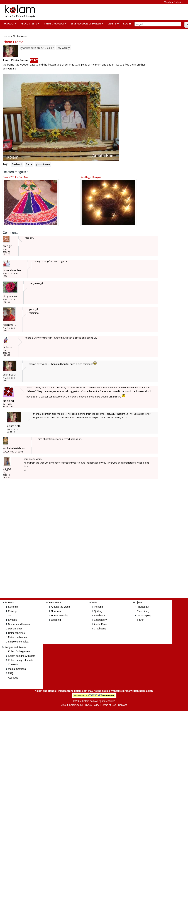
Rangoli (8, 23)
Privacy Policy (91, 705)
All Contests (28, 23)
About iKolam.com (71, 705)
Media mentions (17, 668)
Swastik (12, 619)
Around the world (60, 606)
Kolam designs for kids (20, 660)
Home (6, 36)
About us (13, 677)
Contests (13, 664)
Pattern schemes (17, 637)
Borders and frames (19, 624)
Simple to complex (18, 641)
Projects (137, 602)
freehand (17, 164)
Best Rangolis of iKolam (85, 23)
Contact (122, 705)
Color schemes (16, 633)
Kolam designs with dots (21, 655)
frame (29, 164)
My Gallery (64, 47)
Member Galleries (174, 2)
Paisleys (12, 611)
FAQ (10, 673)
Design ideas (15, 628)
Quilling (98, 611)
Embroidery (100, 619)
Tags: (6, 164)
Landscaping (144, 615)
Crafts (111, 23)
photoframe (43, 164)
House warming (59, 615)
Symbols (13, 606)
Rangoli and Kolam (15, 647)
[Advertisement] (104, 12)
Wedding (56, 619)
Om (10, 615)
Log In (127, 23)
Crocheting (100, 628)
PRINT (34, 60)
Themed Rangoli (53, 23)
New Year (56, 611)
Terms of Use (108, 705)
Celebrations (54, 602)
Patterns (9, 602)
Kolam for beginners (19, 651)
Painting (98, 606)
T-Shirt (140, 619)
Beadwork (99, 615)
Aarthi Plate (100, 624)
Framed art (143, 606)
